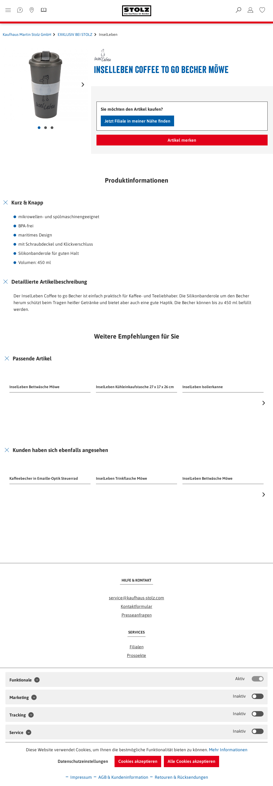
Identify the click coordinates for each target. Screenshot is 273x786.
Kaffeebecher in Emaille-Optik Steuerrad (43, 478)
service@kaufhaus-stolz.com (136, 597)
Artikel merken (182, 140)
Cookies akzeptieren (137, 761)
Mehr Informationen (228, 749)
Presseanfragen (137, 615)
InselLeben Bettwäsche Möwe (34, 387)
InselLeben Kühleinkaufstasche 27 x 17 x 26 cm (135, 387)
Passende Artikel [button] (32, 358)
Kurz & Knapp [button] (27, 202)
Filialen (137, 646)
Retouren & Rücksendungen (178, 777)
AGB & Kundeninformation (120, 777)
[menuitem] (262, 10)
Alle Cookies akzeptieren (191, 761)
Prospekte (136, 655)
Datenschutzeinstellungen (83, 761)
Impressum (78, 777)
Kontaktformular (136, 606)
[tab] (136, 203)
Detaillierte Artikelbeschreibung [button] (49, 282)
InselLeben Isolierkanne (202, 387)
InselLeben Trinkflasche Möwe (121, 478)
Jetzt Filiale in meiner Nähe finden (137, 121)
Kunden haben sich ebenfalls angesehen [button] (60, 450)
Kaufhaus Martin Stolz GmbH (27, 34)
